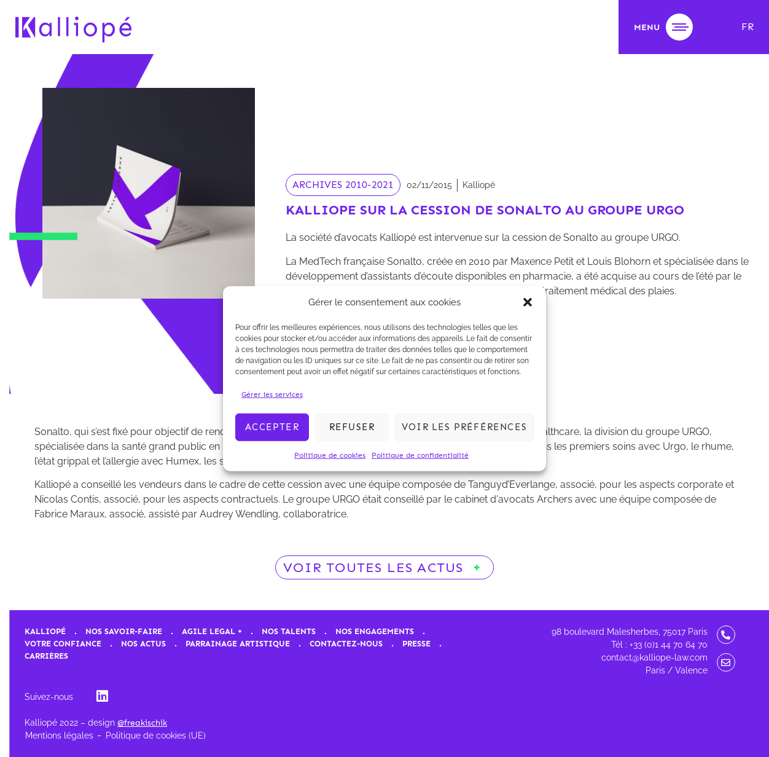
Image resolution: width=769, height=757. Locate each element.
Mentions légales (59, 735)
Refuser (352, 427)
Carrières (46, 656)
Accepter (272, 427)
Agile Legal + (212, 631)
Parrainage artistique (237, 643)
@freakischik (142, 723)
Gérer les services (272, 394)
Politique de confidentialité (420, 454)
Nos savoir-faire (123, 631)
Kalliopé (45, 631)
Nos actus (143, 643)
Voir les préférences (464, 427)
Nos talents (289, 631)
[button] (527, 302)
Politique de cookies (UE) (156, 735)
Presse (416, 643)
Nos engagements (374, 631)
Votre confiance (63, 643)
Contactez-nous (346, 643)
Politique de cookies (329, 454)
